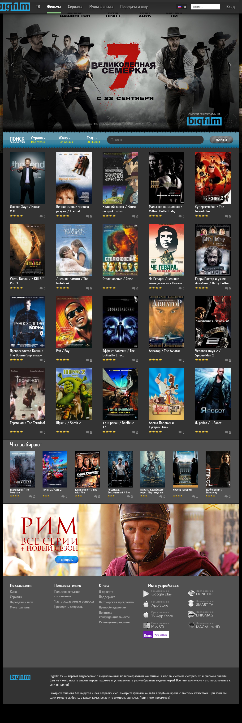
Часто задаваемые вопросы (74, 601)
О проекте (106, 592)
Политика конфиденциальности (114, 615)
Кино (13, 592)
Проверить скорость (68, 607)
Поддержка (107, 597)
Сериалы (75, 6)
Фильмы (54, 6)
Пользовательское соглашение (67, 594)
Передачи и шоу (134, 6)
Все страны (38, 142)
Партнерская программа (116, 602)
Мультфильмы (101, 6)
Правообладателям (112, 607)
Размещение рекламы (114, 622)
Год (92, 138)
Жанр (65, 138)
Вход (230, 6)
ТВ (38, 6)
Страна (39, 138)
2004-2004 (93, 142)
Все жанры (66, 142)
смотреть (67, 560)
